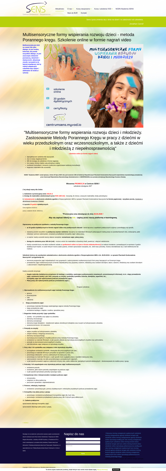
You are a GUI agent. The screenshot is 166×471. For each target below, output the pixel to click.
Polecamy (109, 433)
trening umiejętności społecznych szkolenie (127, 433)
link (73, 218)
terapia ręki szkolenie (129, 450)
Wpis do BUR (72, 13)
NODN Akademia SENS (125, 9)
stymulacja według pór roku (119, 439)
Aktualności (59, 9)
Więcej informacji (102, 469)
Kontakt (84, 13)
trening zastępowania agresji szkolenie (118, 435)
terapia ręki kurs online (119, 444)
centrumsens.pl (36, 467)
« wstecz (25, 423)
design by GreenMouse (137, 467)
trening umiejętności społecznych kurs (121, 448)
